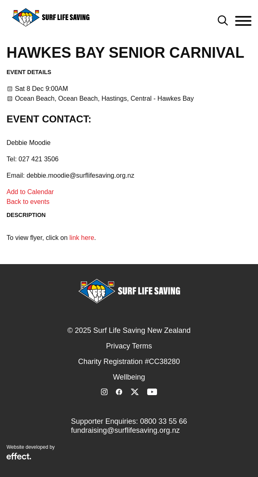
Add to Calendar (30, 191)
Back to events (28, 201)
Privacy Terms (129, 346)
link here (82, 237)
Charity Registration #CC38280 (129, 361)
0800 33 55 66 (163, 421)
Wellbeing (129, 377)
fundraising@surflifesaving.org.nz (125, 430)
